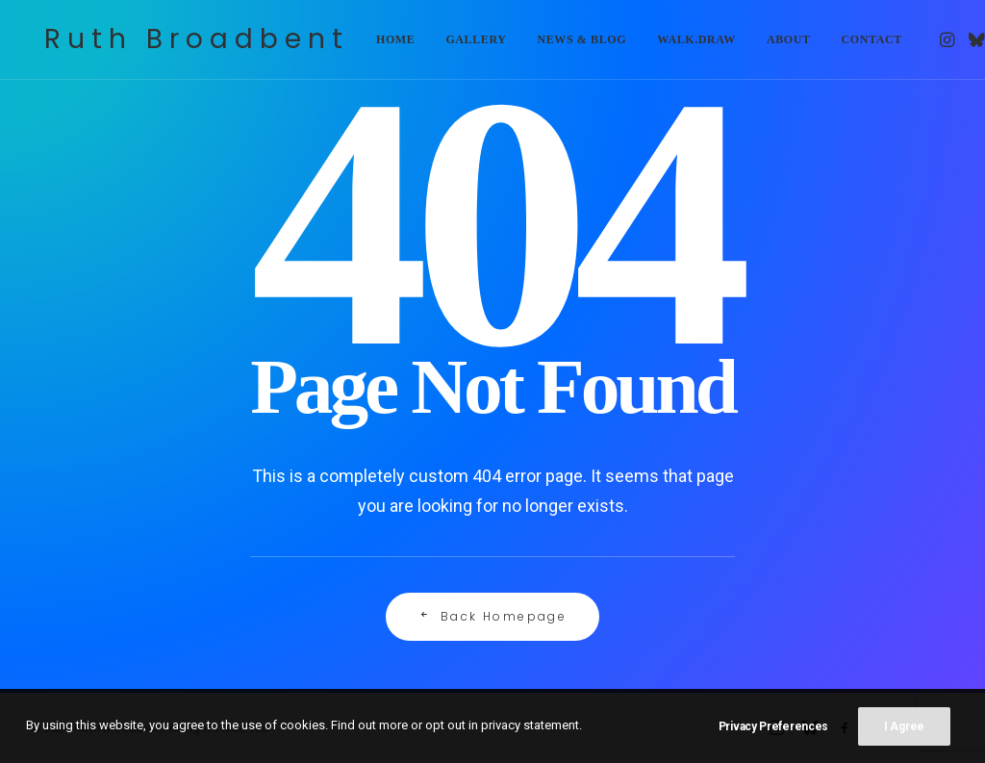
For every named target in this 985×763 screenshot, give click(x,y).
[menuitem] (380, 40)
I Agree (904, 726)
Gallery (460, 40)
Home (380, 40)
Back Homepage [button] (493, 616)
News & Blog (567, 40)
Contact (856, 40)
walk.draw (681, 40)
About (773, 40)
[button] (934, 40)
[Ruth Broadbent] (189, 40)
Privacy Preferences (773, 726)
